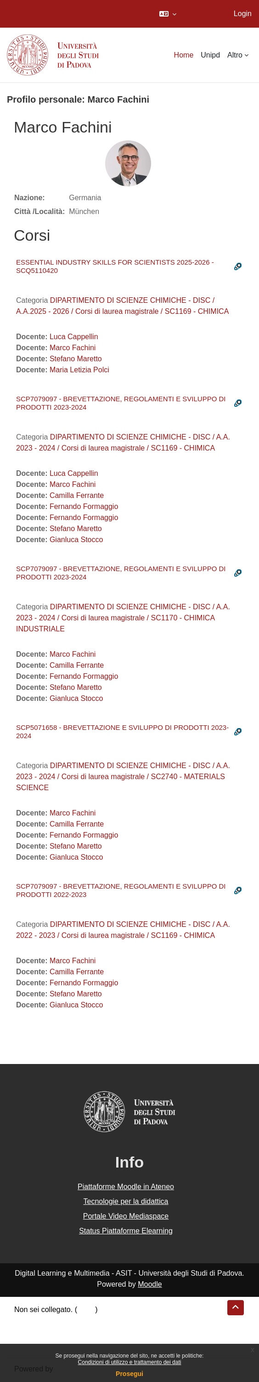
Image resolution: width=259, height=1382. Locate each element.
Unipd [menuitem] (210, 55)
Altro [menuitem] (234, 55)
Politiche (28, 1332)
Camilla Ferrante (77, 495)
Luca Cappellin (74, 337)
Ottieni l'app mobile (45, 1343)
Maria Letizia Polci (79, 370)
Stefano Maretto (76, 359)
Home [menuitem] (184, 55)
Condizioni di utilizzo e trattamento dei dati (129, 1362)
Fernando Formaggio (84, 506)
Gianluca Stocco (76, 540)
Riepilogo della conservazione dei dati (76, 1320)
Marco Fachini (73, 348)
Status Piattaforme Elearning (126, 1231)
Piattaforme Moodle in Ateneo (126, 1187)
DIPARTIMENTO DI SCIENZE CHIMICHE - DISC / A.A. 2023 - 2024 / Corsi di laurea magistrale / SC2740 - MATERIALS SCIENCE (123, 777)
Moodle (150, 1284)
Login (243, 13)
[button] (168, 14)
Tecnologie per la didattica (125, 1201)
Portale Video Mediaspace (126, 1216)
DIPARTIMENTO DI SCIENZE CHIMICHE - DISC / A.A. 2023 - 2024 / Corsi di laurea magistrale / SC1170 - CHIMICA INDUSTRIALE (123, 618)
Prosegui (129, 1373)
